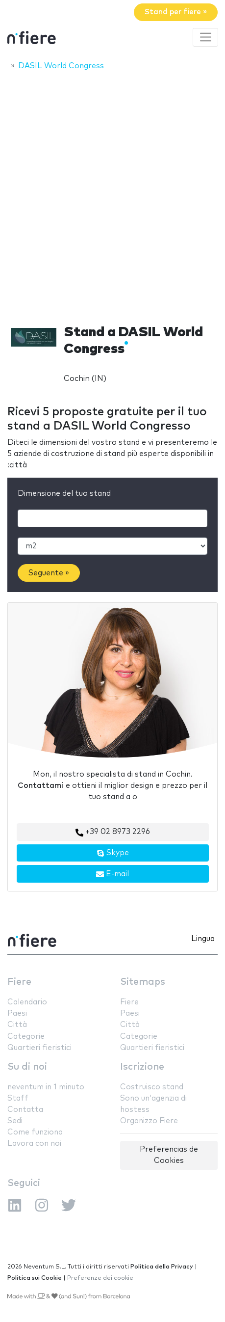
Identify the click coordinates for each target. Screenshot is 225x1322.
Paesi (17, 1013)
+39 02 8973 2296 (112, 832)
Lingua (203, 939)
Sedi (15, 1121)
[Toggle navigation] (205, 37)
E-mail (112, 874)
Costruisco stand (151, 1087)
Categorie (26, 1036)
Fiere (19, 982)
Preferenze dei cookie (100, 1278)
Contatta (25, 1109)
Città (17, 1024)
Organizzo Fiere (149, 1121)
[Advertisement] (112, 194)
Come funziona (35, 1132)
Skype (113, 853)
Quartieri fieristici (39, 1048)
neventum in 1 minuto (45, 1087)
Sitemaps (142, 982)
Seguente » (48, 573)
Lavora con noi (34, 1143)
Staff (17, 1098)
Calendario (27, 1002)
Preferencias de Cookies (169, 1155)
